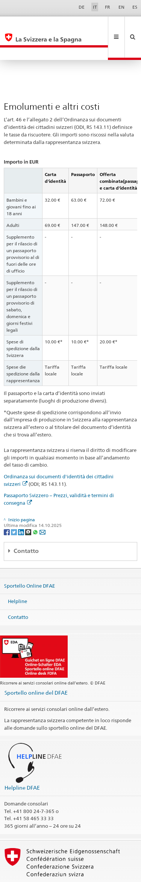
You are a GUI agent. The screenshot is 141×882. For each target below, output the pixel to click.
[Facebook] (7, 506)
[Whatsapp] (35, 506)
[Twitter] (14, 506)
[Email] (42, 506)
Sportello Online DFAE (29, 560)
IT (95, 7)
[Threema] (28, 506)
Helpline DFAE (22, 762)
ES (134, 7)
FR (107, 7)
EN (121, 7)
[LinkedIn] (21, 506)
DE (82, 7)
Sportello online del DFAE (36, 667)
